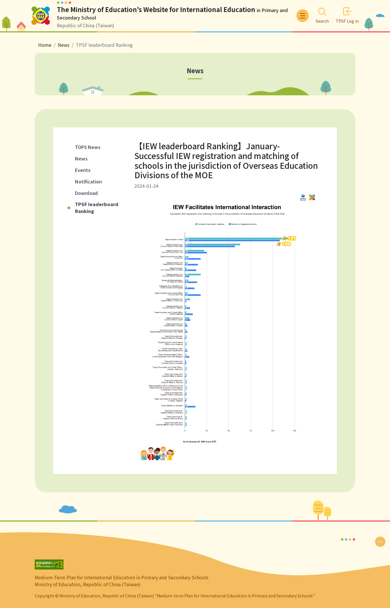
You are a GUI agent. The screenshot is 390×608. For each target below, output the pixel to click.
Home (44, 44)
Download (86, 192)
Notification (88, 181)
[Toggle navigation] (302, 15)
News (81, 158)
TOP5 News (88, 147)
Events (82, 169)
